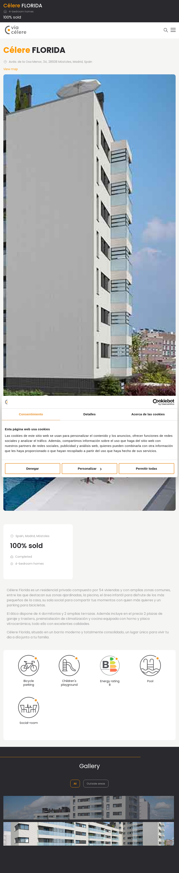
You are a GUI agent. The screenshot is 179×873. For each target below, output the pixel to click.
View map (10, 69)
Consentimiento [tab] (31, 414)
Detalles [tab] (89, 414)
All (75, 783)
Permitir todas (146, 468)
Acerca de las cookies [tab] (148, 414)
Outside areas (96, 783)
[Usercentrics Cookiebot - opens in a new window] (155, 402)
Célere (11, 5)
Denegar (32, 468)
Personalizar (90, 468)
